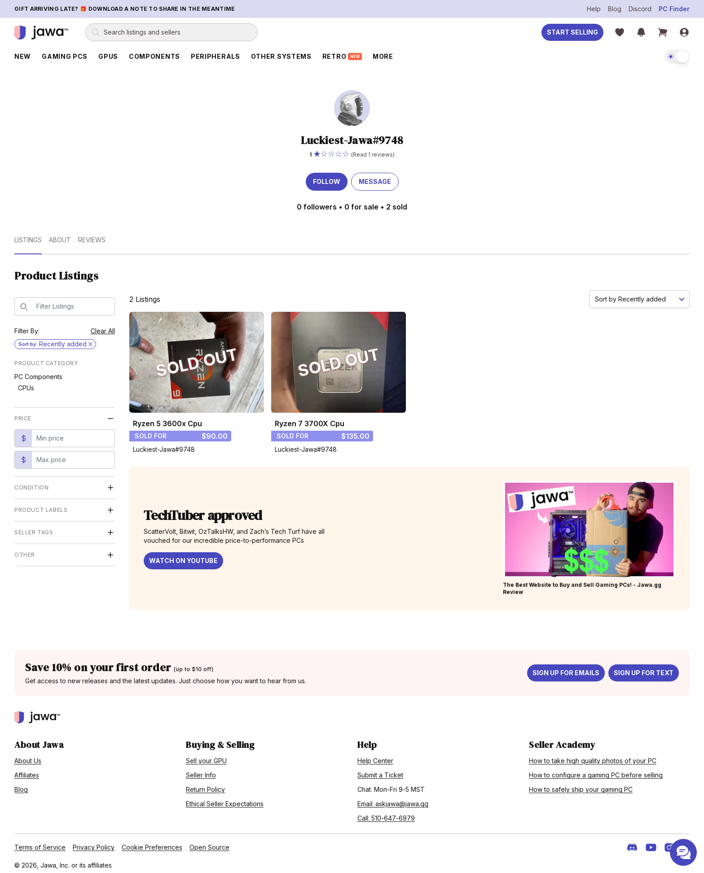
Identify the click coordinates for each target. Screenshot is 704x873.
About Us (27, 756)
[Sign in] (684, 32)
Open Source (209, 843)
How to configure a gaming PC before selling (596, 771)
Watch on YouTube (183, 556)
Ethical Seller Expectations (225, 799)
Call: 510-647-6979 (386, 814)
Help (594, 9)
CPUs (26, 384)
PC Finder (674, 9)
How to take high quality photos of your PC (592, 756)
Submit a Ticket (380, 771)
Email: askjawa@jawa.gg (392, 799)
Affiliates (26, 771)
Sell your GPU (206, 756)
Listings (28, 236)
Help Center (375, 756)
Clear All (103, 327)
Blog (614, 9)
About (60, 236)
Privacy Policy (93, 843)
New (22, 56)
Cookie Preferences (152, 843)
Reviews (92, 236)
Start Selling (572, 32)
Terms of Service (40, 843)
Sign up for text (643, 668)
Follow (326, 177)
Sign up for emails (565, 668)
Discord (640, 9)
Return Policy (205, 785)
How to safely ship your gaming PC (581, 785)
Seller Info (201, 771)
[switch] (677, 56)
